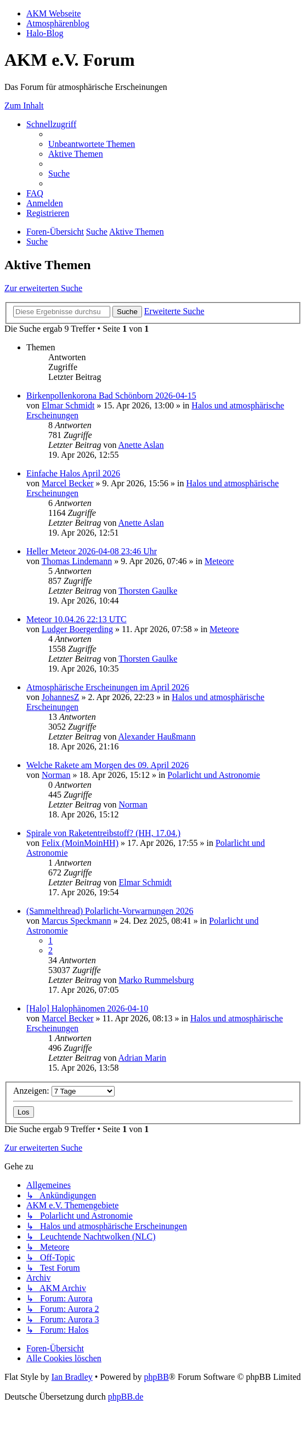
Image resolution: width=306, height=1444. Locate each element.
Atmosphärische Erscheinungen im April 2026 (107, 687)
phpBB (156, 1377)
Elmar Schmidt (68, 405)
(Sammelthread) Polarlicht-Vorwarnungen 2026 (110, 911)
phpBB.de (125, 1396)
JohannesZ (60, 697)
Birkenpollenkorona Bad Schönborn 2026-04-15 (111, 395)
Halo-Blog (45, 33)
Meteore (219, 561)
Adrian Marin (142, 1057)
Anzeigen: (64, 1090)
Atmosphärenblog (57, 23)
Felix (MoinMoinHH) (80, 843)
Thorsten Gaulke (147, 590)
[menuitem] (91, 144)
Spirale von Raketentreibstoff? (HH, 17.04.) (103, 833)
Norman (56, 775)
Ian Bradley (72, 1377)
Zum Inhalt (24, 105)
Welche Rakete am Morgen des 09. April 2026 (107, 765)
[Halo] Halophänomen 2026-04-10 (87, 1008)
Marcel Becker (68, 483)
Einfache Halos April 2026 (73, 473)
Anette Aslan (141, 445)
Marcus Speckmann (76, 920)
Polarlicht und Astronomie (213, 775)
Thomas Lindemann (77, 561)
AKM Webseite (53, 13)
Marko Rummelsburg (156, 980)
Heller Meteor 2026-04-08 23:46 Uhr (91, 551)
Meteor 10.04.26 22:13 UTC (76, 619)
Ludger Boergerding (77, 629)
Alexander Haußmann (157, 736)
